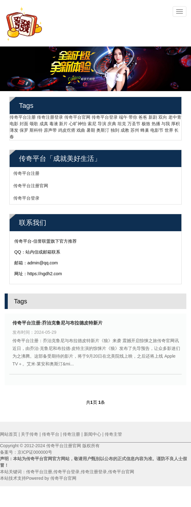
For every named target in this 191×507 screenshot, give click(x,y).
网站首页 (8, 434)
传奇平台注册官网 (30, 184)
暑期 (90, 128)
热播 (156, 122)
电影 (14, 122)
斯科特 (36, 128)
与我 (165, 122)
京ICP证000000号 (34, 452)
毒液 (53, 122)
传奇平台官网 (77, 115)
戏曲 (80, 128)
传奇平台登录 (105, 115)
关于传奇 (29, 434)
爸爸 (143, 115)
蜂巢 (144, 128)
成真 (43, 122)
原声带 (50, 128)
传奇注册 (71, 434)
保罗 (24, 128)
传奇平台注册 (23, 115)
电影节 (156, 128)
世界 (169, 128)
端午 (123, 115)
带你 (133, 115)
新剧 (152, 115)
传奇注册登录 (50, 115)
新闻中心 (92, 434)
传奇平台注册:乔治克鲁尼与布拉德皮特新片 (57, 321)
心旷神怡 (77, 122)
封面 (24, 122)
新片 (63, 122)
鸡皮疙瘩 (66, 128)
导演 (102, 122)
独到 (115, 128)
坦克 (121, 122)
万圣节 (133, 122)
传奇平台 (50, 434)
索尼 (92, 122)
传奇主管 (113, 434)
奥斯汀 (102, 128)
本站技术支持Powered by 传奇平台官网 (38, 478)
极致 (146, 122)
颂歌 (34, 122)
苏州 (134, 128)
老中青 (174, 115)
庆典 (111, 122)
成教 (125, 128)
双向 (162, 115)
